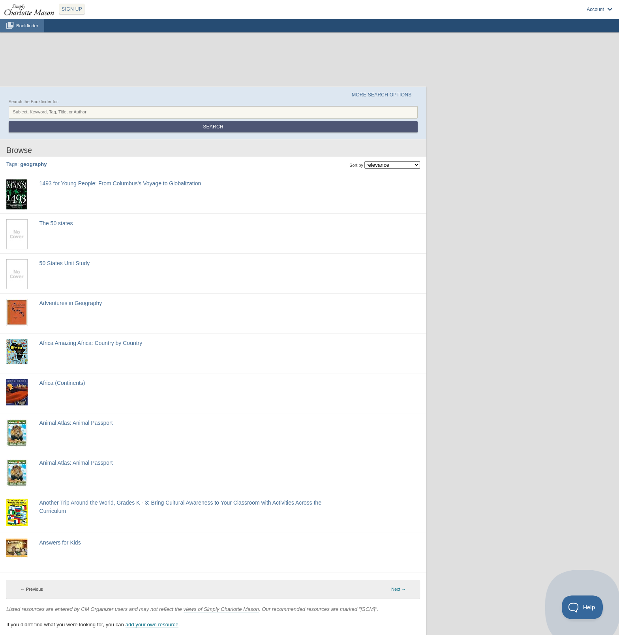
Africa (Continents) (62, 383)
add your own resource (152, 624)
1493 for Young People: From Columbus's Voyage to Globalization (120, 183)
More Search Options (381, 95)
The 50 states (56, 223)
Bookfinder (27, 25)
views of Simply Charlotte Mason (221, 609)
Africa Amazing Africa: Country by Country (91, 343)
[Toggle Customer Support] (582, 607)
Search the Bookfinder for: (34, 101)
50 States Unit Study (64, 263)
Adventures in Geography (70, 303)
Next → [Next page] (398, 589)
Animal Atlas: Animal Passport (76, 423)
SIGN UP (72, 9)
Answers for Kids (60, 542)
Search (213, 127)
